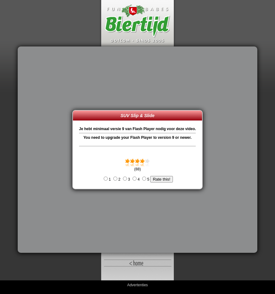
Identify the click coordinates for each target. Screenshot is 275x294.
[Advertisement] (46, 150)
